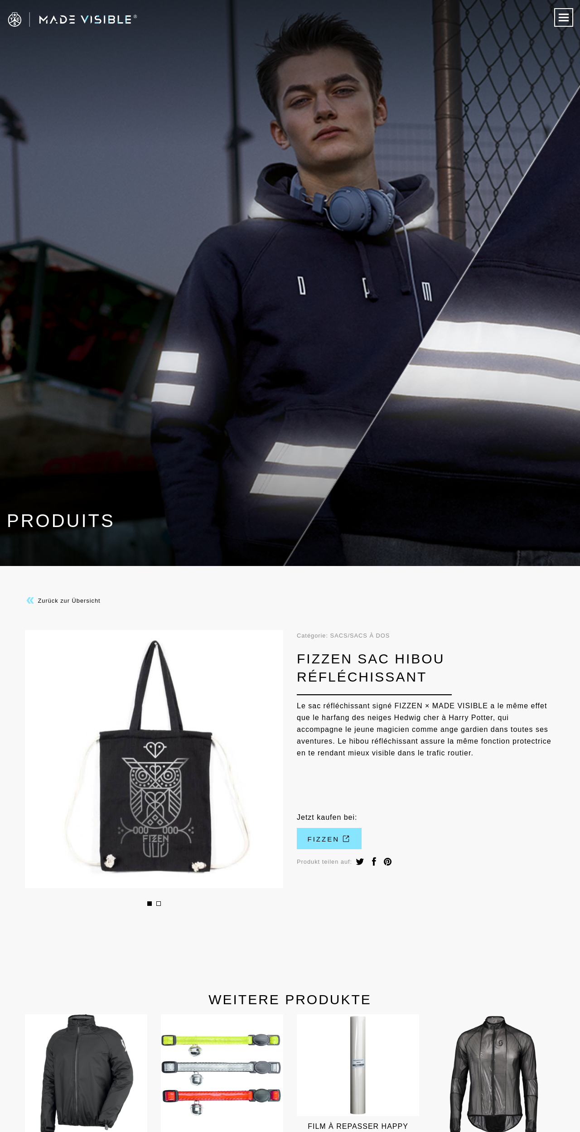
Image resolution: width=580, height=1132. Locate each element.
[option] (154, 759)
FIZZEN (329, 839)
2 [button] (158, 903)
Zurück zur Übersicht (63, 600)
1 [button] (149, 903)
